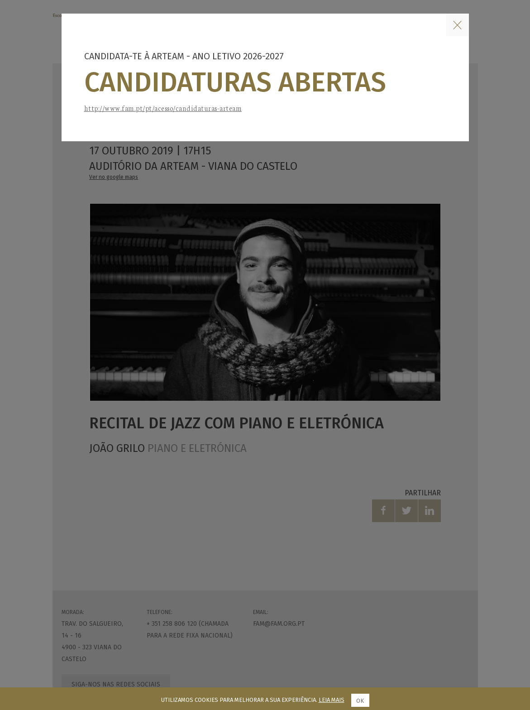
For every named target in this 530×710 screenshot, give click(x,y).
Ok (360, 700)
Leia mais (331, 699)
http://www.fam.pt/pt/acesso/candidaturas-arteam (163, 108)
